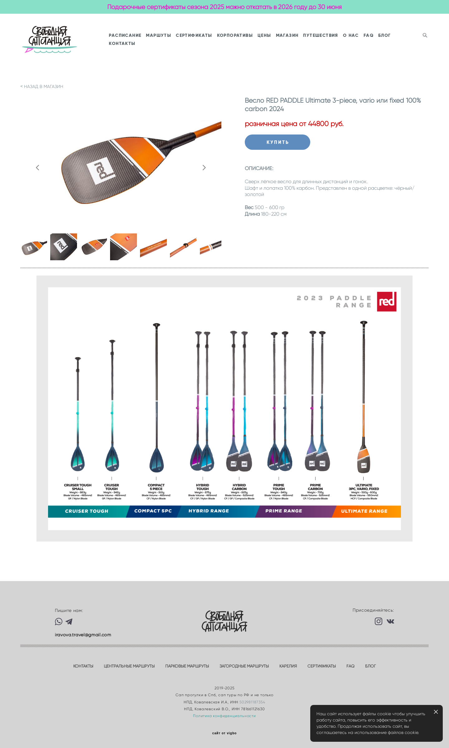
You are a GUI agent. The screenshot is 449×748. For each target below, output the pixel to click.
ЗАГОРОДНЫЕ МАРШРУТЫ (244, 666)
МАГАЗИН (326, 45)
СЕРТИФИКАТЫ (233, 45)
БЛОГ (154, 53)
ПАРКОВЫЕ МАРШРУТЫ (187, 666)
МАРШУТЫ (197, 45)
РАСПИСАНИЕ (164, 45)
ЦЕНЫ (303, 45)
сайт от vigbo (224, 733)
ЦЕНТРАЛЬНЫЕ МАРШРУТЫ (129, 666)
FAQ (408, 45)
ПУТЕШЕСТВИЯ (359, 45)
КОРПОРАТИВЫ (274, 45)
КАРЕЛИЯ (288, 666)
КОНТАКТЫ (178, 53)
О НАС (390, 45)
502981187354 (252, 702)
